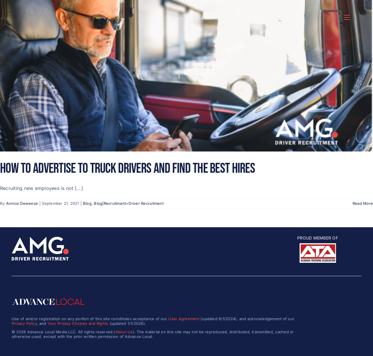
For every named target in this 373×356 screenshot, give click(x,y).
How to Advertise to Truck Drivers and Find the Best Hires (127, 168)
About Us (124, 331)
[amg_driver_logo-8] (40, 239)
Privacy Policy (24, 323)
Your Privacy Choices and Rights (77, 323)
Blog (87, 203)
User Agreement (183, 318)
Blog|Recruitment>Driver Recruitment (128, 203)
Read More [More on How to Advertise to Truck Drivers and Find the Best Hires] (363, 203)
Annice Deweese (22, 203)
